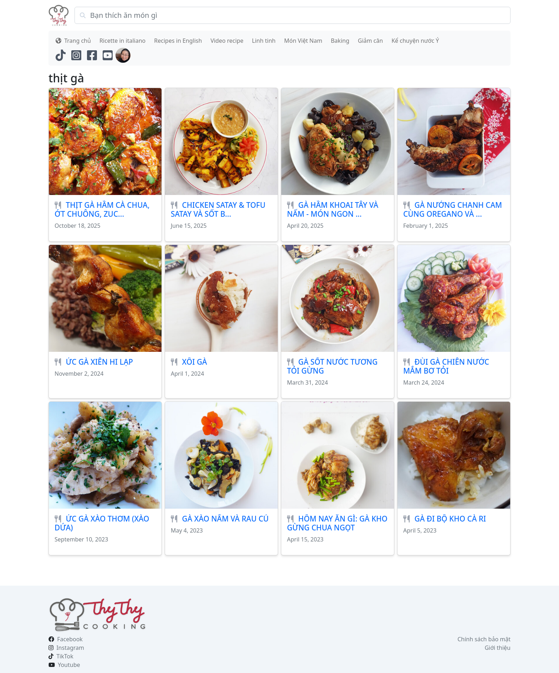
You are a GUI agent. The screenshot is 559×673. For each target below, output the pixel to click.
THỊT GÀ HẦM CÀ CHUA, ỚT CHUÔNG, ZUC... (102, 209)
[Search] (293, 15)
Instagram (70, 648)
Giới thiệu (497, 648)
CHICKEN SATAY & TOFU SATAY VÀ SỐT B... (218, 209)
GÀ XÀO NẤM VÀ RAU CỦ (225, 519)
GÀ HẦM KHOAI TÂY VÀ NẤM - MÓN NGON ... (332, 209)
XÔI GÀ (194, 362)
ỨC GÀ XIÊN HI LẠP (99, 362)
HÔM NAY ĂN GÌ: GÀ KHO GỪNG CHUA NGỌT (337, 523)
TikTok (64, 656)
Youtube (69, 665)
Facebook (70, 639)
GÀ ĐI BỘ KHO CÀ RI (450, 519)
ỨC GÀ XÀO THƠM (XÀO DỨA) (102, 523)
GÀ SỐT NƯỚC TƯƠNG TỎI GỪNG (332, 366)
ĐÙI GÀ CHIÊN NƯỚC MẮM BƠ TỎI (446, 366)
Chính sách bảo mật (484, 639)
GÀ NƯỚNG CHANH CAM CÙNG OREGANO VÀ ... (452, 209)
